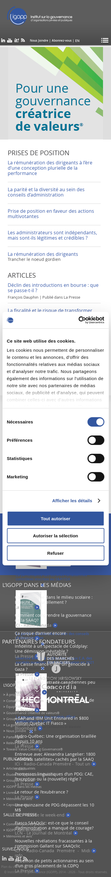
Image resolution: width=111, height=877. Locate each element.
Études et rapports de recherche (30, 774)
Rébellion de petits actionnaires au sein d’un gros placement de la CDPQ (54, 863)
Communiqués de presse (25, 824)
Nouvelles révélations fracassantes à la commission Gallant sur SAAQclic (53, 843)
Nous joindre (16, 731)
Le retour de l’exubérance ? (41, 792)
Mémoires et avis (19, 798)
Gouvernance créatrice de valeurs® (32, 713)
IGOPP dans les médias (23, 786)
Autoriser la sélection (55, 535)
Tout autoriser (55, 518)
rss (23, 41)
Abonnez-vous (62, 40)
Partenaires (14, 737)
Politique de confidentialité (41, 867)
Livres (10, 792)
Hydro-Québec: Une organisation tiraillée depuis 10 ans (55, 738)
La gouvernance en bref (24, 725)
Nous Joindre (39, 40)
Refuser (55, 552)
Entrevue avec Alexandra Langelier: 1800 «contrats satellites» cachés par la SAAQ (55, 756)
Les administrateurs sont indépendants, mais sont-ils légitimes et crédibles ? (52, 235)
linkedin (3, 41)
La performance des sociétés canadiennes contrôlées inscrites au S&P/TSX (51, 577)
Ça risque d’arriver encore (40, 633)
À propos (13, 694)
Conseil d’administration (25, 700)
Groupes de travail (20, 718)
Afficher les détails (72, 500)
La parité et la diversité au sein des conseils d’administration (46, 192)
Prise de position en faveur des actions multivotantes (51, 214)
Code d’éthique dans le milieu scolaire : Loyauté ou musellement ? (54, 599)
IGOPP (46, 17)
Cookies (68, 867)
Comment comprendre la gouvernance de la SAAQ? (53, 617)
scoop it (16, 41)
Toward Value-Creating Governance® (34, 749)
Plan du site (9, 867)
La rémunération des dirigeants (43, 254)
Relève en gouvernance (24, 743)
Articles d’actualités (20, 768)
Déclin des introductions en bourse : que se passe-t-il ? (53, 288)
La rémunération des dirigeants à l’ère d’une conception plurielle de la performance (50, 167)
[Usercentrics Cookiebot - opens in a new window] (79, 320)
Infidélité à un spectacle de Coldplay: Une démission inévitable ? (51, 648)
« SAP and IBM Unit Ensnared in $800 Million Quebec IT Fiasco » (52, 720)
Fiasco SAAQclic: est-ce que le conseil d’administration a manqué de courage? (54, 825)
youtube (9, 41)
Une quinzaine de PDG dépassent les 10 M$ (54, 807)
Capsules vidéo (17, 804)
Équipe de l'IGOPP (20, 706)
